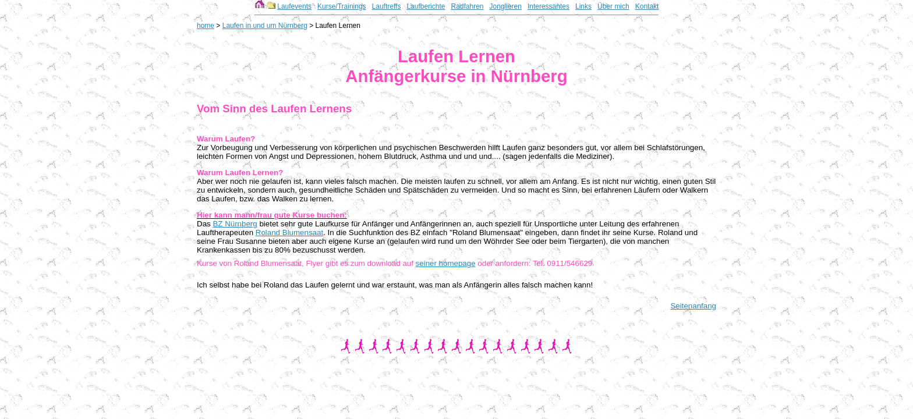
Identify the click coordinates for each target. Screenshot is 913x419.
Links (583, 6)
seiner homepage (446, 263)
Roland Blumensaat (289, 232)
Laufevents (294, 6)
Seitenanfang (693, 305)
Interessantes (548, 6)
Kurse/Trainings (341, 6)
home (205, 26)
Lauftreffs (386, 6)
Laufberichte (425, 6)
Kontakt (647, 6)
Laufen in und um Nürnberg (264, 26)
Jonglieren (506, 6)
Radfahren (467, 6)
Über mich (613, 6)
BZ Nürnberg (235, 223)
